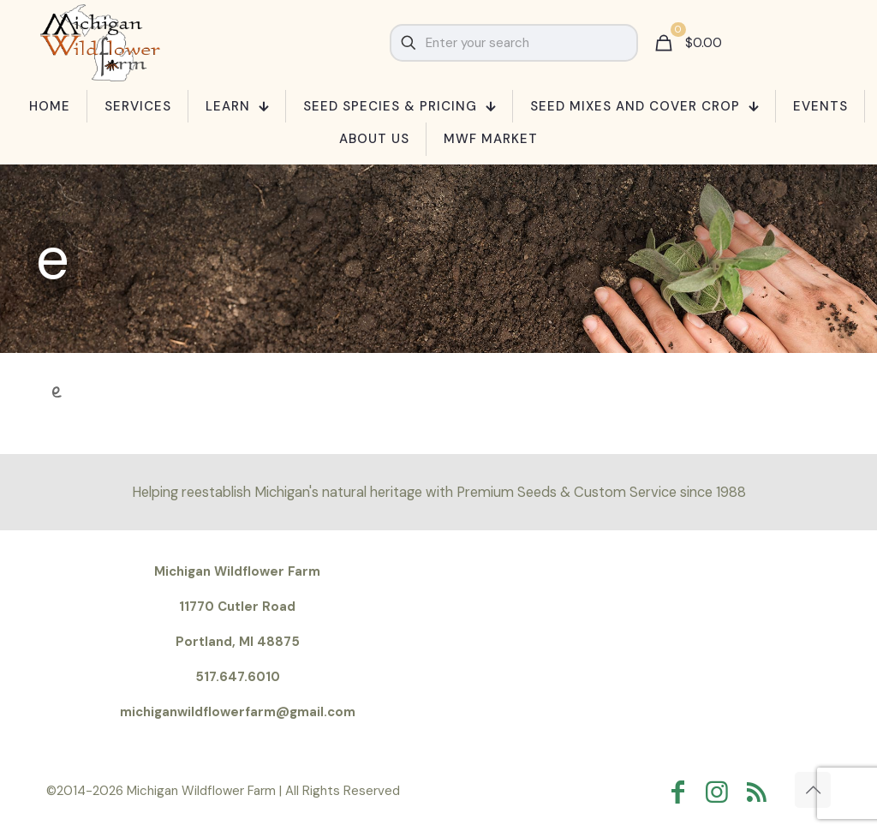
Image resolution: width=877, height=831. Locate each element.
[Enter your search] (514, 43)
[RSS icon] (760, 792)
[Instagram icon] (721, 792)
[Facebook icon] (682, 792)
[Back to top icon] (813, 790)
